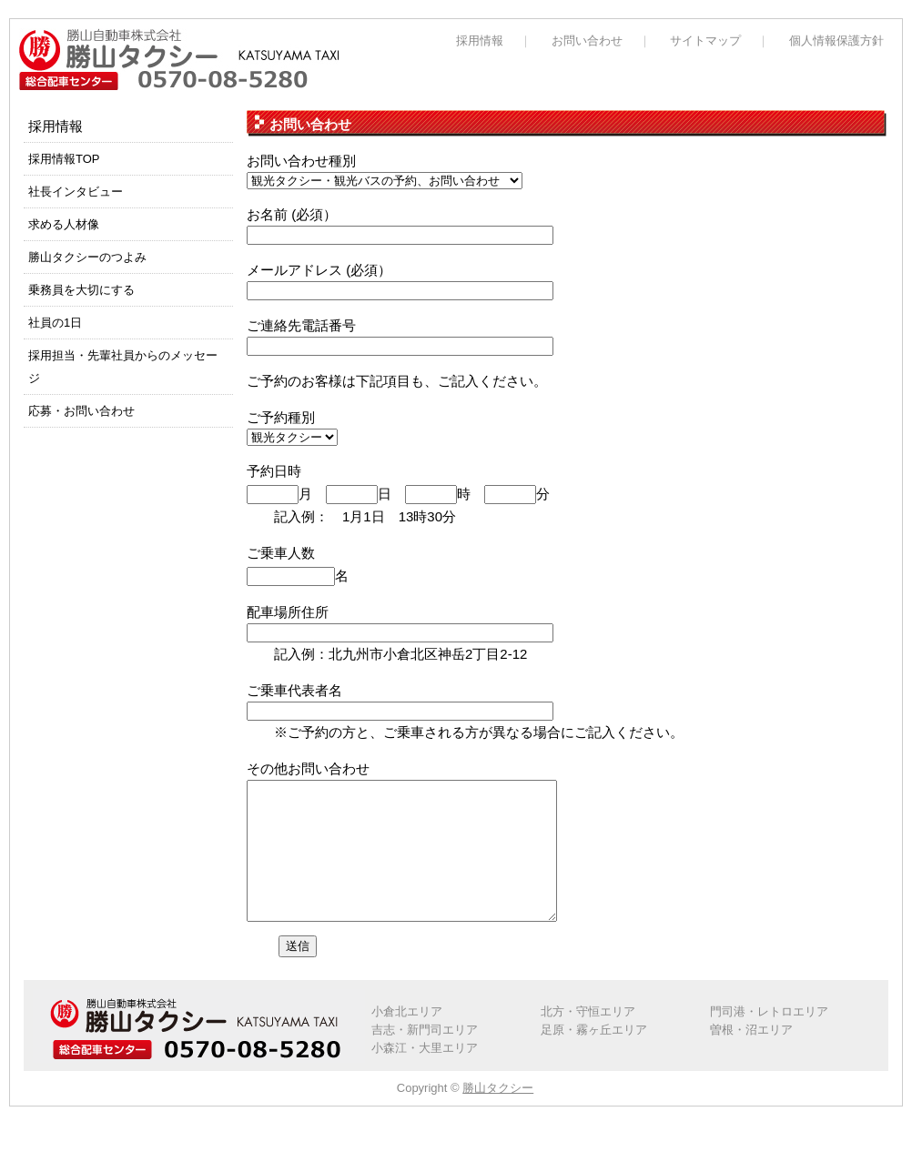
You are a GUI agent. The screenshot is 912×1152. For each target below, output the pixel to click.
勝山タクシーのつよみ (87, 257)
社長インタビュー (75, 191)
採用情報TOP (64, 159)
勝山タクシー (497, 1115)
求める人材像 (63, 224)
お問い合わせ (587, 40)
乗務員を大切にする (81, 290)
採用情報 (479, 40)
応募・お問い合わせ (81, 411)
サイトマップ (705, 40)
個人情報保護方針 (836, 40)
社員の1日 (55, 322)
